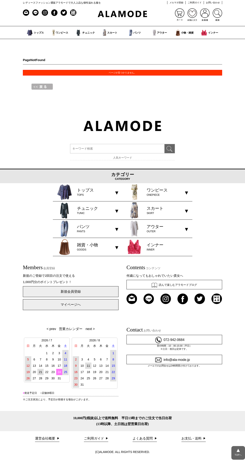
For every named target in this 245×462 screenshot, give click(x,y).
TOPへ (238, 451)
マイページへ (71, 304)
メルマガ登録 (176, 2)
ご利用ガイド (195, 2)
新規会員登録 (71, 291)
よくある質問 (143, 438)
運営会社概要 (45, 438)
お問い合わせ (213, 2)
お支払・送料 (191, 438)
